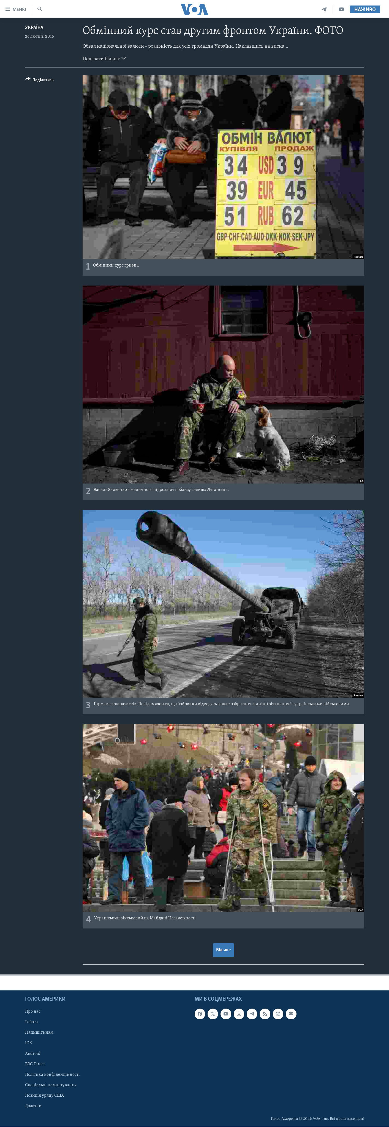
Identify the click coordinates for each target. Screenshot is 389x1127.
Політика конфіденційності (52, 1074)
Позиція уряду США (44, 1095)
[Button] (39, 80)
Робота (31, 1022)
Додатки (33, 1106)
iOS (28, 1043)
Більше (223, 950)
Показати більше (104, 58)
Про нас (32, 1012)
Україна (34, 27)
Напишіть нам (39, 1033)
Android (32, 1054)
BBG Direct (35, 1064)
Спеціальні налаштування (51, 1085)
